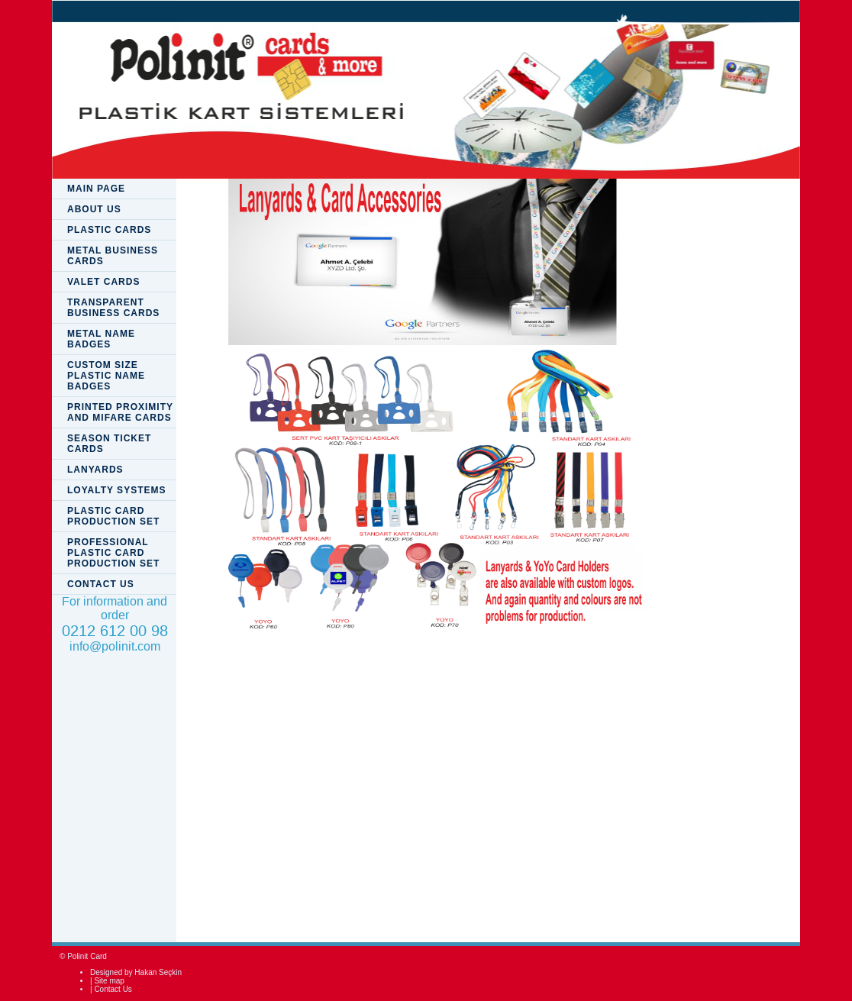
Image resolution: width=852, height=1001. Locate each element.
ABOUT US (94, 209)
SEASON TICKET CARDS (109, 443)
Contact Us (112, 989)
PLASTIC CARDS (109, 229)
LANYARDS (95, 469)
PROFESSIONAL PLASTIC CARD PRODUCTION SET (113, 553)
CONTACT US (100, 584)
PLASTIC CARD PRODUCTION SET (113, 516)
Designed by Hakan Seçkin (136, 972)
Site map (109, 981)
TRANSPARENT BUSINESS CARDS (113, 307)
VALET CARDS (103, 281)
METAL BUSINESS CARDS (112, 255)
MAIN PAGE (96, 188)
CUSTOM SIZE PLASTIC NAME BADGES (106, 376)
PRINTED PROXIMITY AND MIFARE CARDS (120, 412)
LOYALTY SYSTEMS (116, 490)
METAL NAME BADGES (101, 339)
